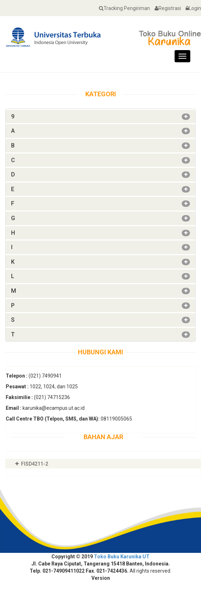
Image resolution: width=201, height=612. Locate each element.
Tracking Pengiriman (122, 8)
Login (191, 8)
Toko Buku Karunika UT (122, 556)
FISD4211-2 (34, 464)
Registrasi (166, 8)
